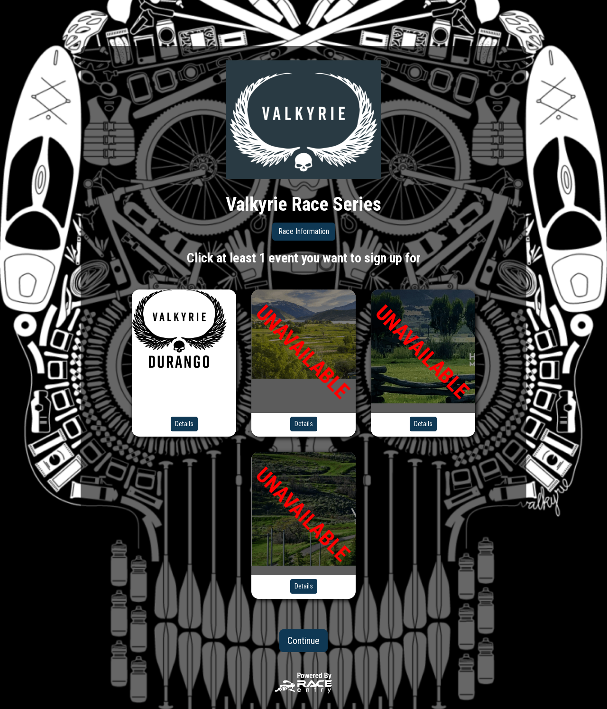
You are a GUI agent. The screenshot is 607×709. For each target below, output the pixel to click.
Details (184, 424)
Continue (303, 640)
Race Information (303, 231)
